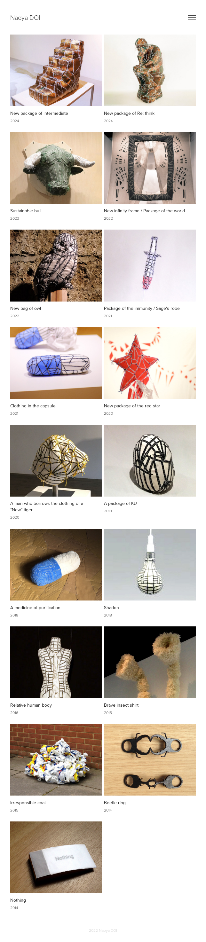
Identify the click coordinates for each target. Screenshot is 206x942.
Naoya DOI (25, 17)
